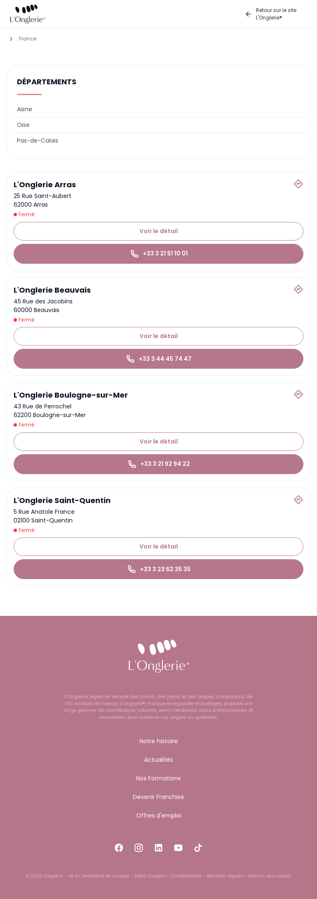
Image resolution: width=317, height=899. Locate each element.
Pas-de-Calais (37, 140)
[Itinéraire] (298, 184)
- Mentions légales (223, 876)
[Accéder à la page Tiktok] (198, 846)
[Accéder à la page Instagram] (139, 846)
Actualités (158, 760)
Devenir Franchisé (158, 797)
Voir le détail (159, 231)
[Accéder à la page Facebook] (119, 846)
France (27, 38)
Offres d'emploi (158, 815)
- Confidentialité (184, 876)
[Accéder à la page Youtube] (178, 846)
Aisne (24, 109)
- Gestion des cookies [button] (267, 876)
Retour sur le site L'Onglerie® (270, 14)
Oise (23, 125)
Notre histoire (159, 741)
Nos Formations (158, 778)
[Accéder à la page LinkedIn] (158, 846)
